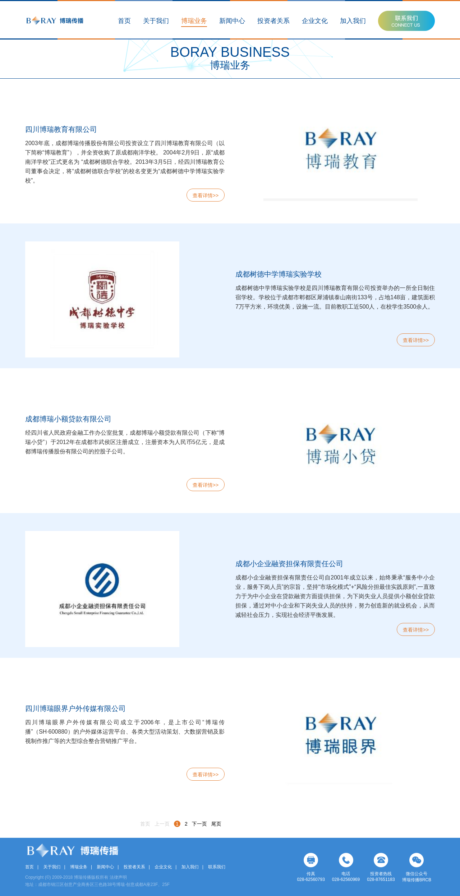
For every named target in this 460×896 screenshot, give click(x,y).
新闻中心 (232, 20)
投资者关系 (273, 20)
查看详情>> (205, 195)
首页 (124, 20)
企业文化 (315, 20)
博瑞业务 (194, 20)
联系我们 (216, 866)
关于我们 (156, 20)
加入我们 (353, 20)
